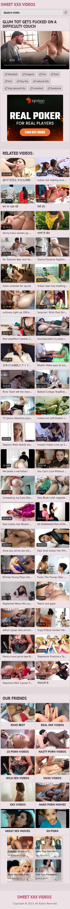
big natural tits (16, 88)
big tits (24, 81)
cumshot (38, 88)
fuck (56, 74)
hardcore (56, 88)
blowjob (12, 74)
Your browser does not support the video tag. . (35, 50)
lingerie (29, 74)
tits (44, 74)
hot (10, 81)
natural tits (42, 81)
